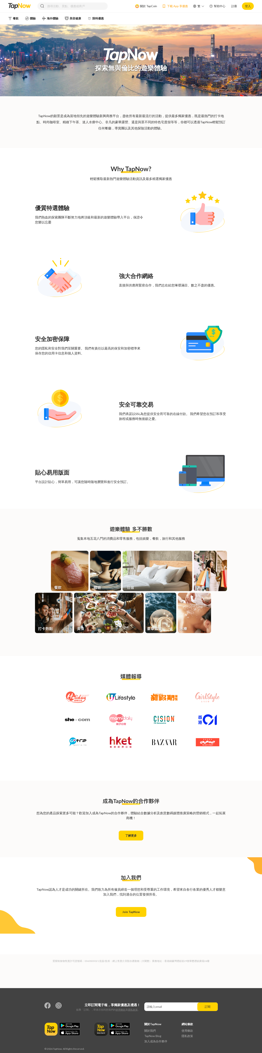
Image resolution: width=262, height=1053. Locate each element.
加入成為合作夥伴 (155, 1041)
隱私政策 (133, 1009)
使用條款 (120, 1009)
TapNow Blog (152, 1036)
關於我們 (150, 1030)
